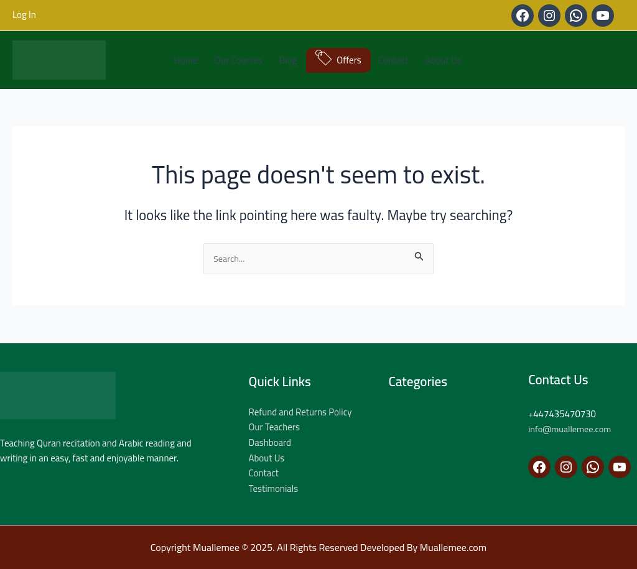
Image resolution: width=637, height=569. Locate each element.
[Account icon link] (24, 15)
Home (186, 60)
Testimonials (274, 488)
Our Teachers (274, 427)
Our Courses (239, 60)
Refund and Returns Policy (301, 412)
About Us (443, 60)
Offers (349, 60)
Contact (393, 60)
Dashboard (270, 442)
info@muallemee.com (571, 429)
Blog (288, 60)
